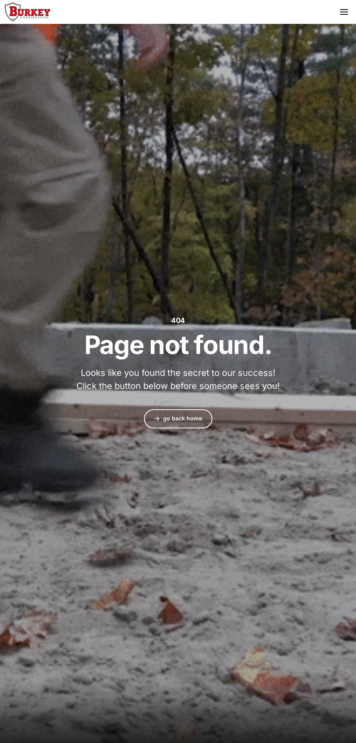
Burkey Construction (27, 11)
